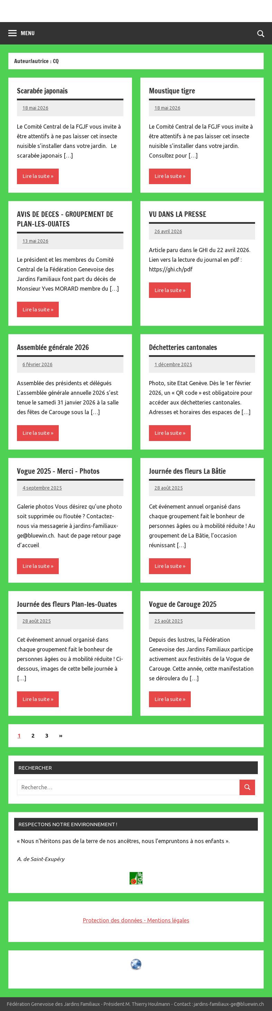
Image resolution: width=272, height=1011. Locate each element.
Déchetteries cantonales (183, 347)
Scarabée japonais (42, 91)
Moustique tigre (172, 91)
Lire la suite (36, 176)
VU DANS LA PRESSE (177, 214)
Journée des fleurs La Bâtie (187, 471)
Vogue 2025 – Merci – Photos (58, 471)
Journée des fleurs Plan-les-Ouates (67, 604)
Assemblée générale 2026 (53, 347)
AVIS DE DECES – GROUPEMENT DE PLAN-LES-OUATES (65, 219)
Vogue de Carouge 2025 (182, 604)
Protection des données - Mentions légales (136, 920)
